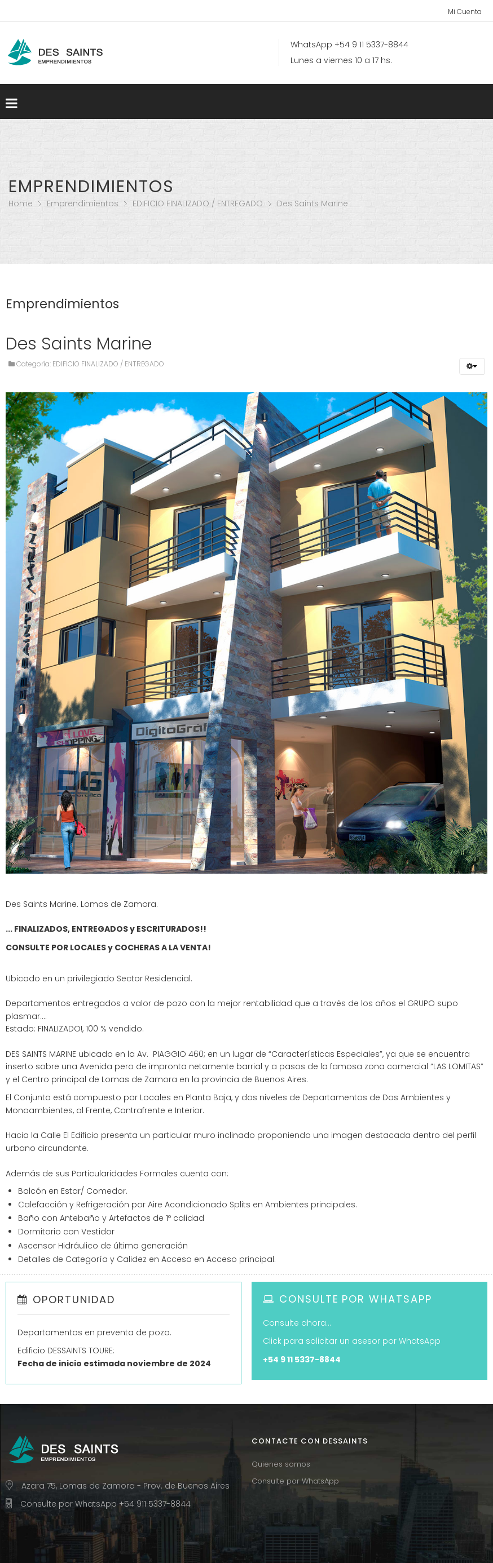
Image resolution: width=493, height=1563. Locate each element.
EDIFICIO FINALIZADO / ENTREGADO (198, 203)
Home (20, 203)
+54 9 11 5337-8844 (371, 44)
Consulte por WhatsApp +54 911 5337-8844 (105, 1503)
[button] (472, 366)
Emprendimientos (82, 203)
